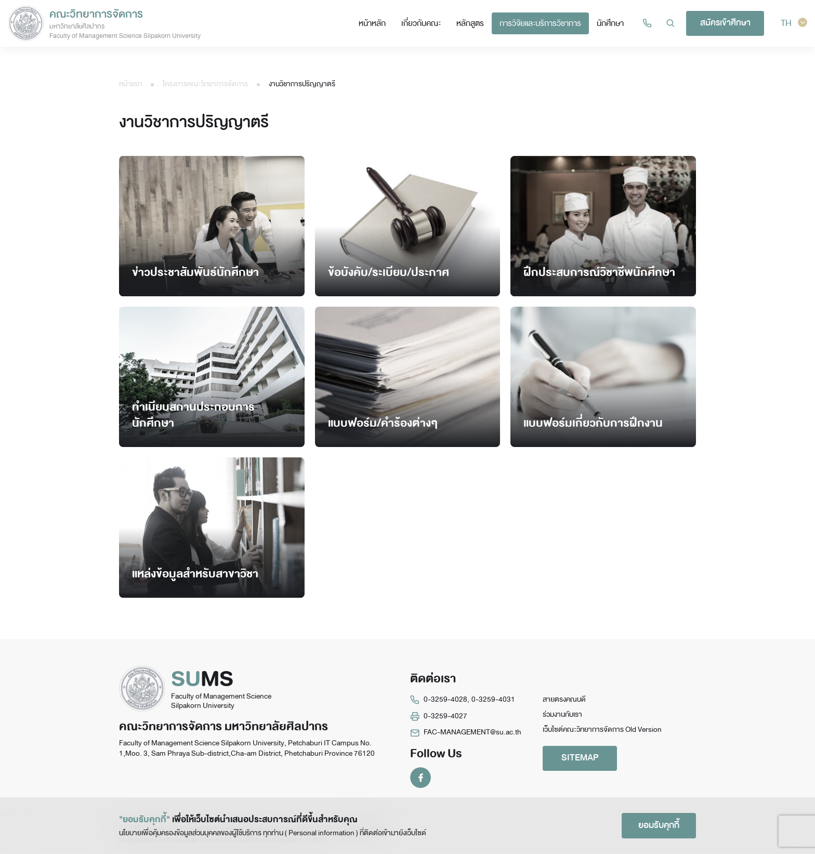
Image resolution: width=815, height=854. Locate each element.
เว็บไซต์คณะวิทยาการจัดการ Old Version (602, 730)
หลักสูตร (472, 23)
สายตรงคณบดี (564, 699)
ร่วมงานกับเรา (562, 715)
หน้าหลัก (374, 23)
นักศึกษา (612, 23)
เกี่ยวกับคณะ (423, 23)
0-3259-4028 (445, 699)
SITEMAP (581, 759)
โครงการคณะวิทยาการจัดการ (205, 84)
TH (794, 23)
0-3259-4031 (493, 699)
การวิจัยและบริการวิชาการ (542, 23)
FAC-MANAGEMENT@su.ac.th (472, 732)
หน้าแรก (130, 84)
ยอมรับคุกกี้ (657, 825)
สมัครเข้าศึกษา (727, 23)
